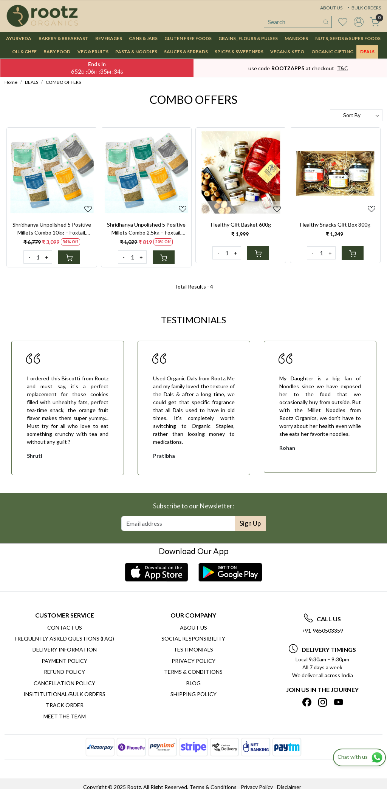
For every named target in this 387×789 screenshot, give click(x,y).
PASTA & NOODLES (136, 51)
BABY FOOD (56, 51)
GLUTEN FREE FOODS (188, 38)
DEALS (367, 51)
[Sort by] (356, 115)
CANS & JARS (143, 38)
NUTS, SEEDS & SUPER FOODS (348, 38)
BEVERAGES (108, 38)
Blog (193, 683)
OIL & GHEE (24, 51)
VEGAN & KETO (287, 51)
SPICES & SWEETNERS (239, 51)
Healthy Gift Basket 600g (241, 224)
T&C (342, 68)
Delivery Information (65, 649)
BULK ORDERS (363, 8)
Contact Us (64, 627)
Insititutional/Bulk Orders (64, 694)
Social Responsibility (193, 638)
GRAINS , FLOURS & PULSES (248, 38)
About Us (193, 627)
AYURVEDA (18, 38)
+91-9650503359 (322, 630)
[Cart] (69, 257)
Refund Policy (64, 672)
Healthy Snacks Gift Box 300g (335, 224)
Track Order (65, 705)
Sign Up (250, 523)
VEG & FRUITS (92, 51)
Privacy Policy (193, 661)
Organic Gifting (332, 51)
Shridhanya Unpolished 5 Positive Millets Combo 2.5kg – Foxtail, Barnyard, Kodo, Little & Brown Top (146, 228)
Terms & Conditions (193, 672)
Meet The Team (64, 716)
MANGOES (296, 38)
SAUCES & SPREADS (186, 51)
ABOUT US (331, 8)
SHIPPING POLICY (193, 694)
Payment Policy (64, 661)
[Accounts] (359, 22)
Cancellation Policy (64, 683)
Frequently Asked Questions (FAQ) (64, 638)
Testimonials (193, 649)
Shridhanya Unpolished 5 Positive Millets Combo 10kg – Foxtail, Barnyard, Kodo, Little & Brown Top (51, 228)
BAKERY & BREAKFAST (63, 38)
